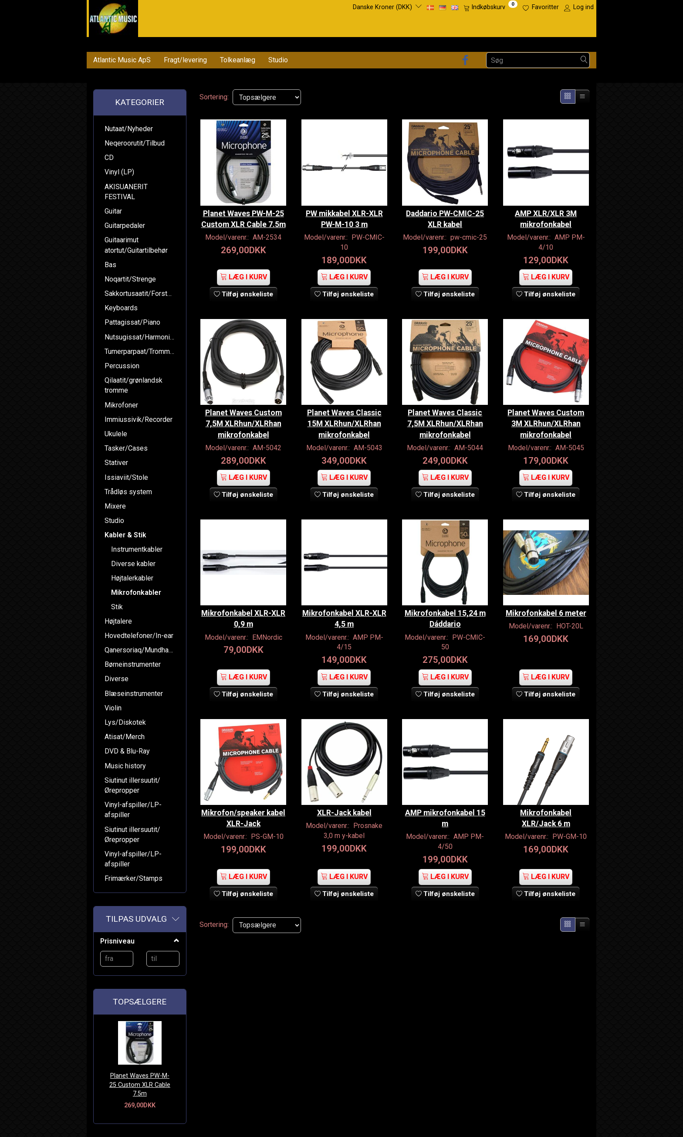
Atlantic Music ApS (122, 60)
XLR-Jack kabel (344, 798)
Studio (278, 60)
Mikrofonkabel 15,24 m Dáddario (445, 616)
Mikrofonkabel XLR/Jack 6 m (545, 804)
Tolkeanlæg (237, 60)
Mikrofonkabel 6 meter (546, 616)
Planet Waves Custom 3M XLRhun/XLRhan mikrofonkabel (545, 416)
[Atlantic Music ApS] (113, 16)
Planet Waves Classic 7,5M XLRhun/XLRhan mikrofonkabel (445, 416)
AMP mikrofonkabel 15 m (445, 804)
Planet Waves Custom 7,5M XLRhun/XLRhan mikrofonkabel (243, 416)
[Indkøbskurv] (490, 7)
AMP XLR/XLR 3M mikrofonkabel (546, 206)
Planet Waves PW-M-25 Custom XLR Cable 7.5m (139, 1084)
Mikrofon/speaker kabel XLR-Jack (243, 804)
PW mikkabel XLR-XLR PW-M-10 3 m (344, 206)
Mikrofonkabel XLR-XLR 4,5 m (344, 616)
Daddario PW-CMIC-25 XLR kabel (445, 206)
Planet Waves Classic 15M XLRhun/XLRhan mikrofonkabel (344, 416)
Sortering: (214, 97)
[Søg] (584, 60)
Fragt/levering (185, 60)
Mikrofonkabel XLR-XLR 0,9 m (243, 616)
